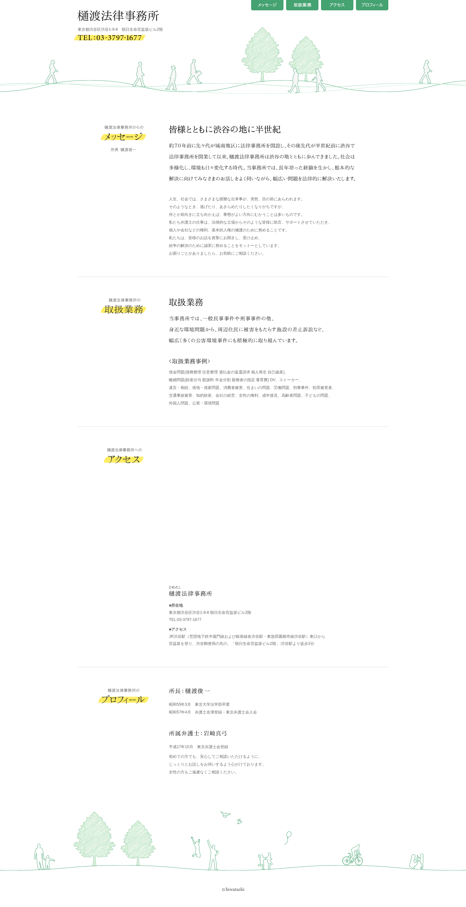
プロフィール (372, 5)
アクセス (337, 5)
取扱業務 (302, 5)
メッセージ (267, 5)
